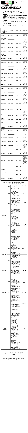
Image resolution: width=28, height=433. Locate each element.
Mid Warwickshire (22, 15)
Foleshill (5, 14)
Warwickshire (11, 35)
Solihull (22, 12)
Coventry (13, 252)
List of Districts (21, 1)
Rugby (12, 306)
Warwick (17, 12)
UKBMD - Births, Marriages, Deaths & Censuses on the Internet (16, 359)
